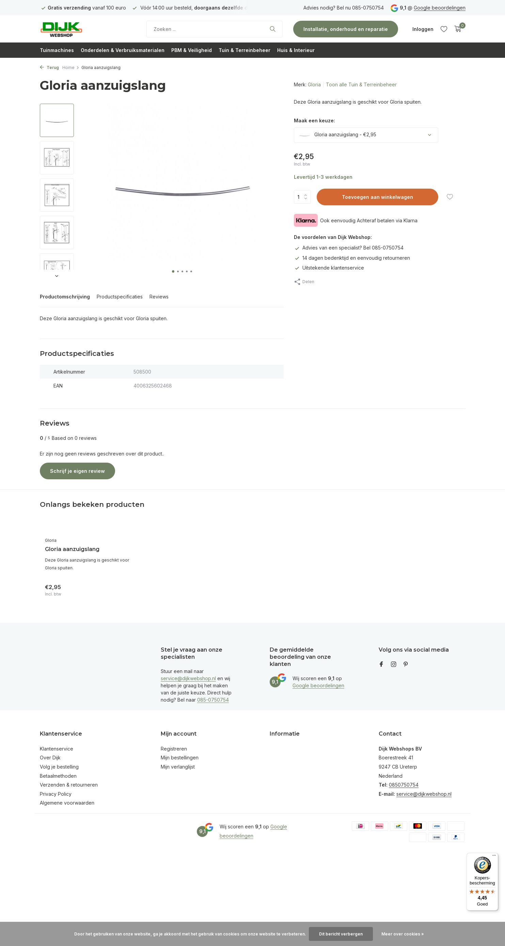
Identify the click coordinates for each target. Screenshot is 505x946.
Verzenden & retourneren (69, 785)
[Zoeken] (214, 29)
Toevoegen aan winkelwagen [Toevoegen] (377, 197)
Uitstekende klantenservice (329, 268)
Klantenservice (56, 749)
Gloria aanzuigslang (72, 549)
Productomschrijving (65, 296)
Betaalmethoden (58, 776)
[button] (173, 271)
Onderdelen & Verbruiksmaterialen (122, 50)
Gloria (314, 84)
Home (70, 67)
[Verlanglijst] (443, 29)
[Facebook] (381, 664)
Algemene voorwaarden (67, 803)
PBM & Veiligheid (191, 50)
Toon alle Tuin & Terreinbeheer (361, 84)
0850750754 (404, 785)
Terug (49, 67)
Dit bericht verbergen (341, 933)
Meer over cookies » (402, 933)
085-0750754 (213, 700)
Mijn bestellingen (180, 757)
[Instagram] (393, 664)
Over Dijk (50, 757)
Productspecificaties (120, 296)
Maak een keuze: (314, 120)
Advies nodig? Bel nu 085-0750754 (343, 8)
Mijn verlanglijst (178, 767)
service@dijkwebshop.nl (188, 678)
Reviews (159, 296)
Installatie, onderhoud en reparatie (345, 29)
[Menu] (494, 857)
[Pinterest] (406, 664)
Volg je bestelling (59, 767)
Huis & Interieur (296, 50)
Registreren (174, 749)
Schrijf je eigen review (77, 471)
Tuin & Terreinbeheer (244, 50)
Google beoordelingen (439, 8)
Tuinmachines (57, 50)
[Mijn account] (422, 29)
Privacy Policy (56, 794)
